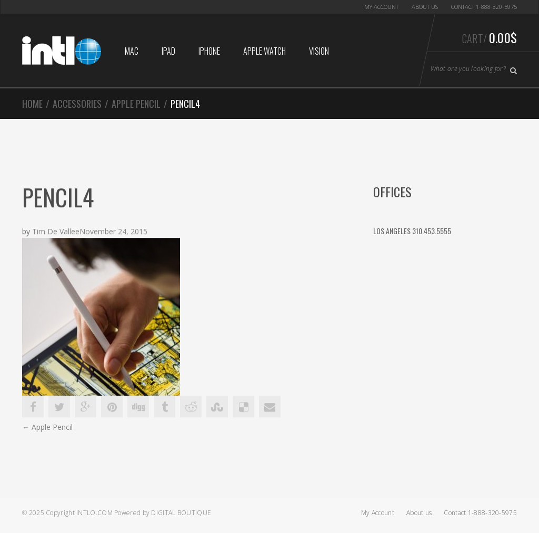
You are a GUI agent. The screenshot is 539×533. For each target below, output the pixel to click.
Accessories (77, 103)
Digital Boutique (181, 512)
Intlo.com (94, 512)
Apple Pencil (136, 103)
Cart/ (489, 37)
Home (32, 103)
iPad (168, 51)
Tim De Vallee (55, 232)
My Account (381, 7)
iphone (209, 51)
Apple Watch (264, 51)
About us (425, 7)
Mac (131, 51)
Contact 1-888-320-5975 (484, 7)
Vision (319, 51)
